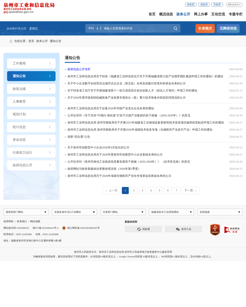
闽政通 (143, 230)
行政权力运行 (32, 153)
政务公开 (183, 14)
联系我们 (22, 222)
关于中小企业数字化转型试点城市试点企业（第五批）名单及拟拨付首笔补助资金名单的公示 (126, 83)
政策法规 (32, 89)
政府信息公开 (32, 165)
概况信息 (166, 14)
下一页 (190, 190)
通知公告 (55, 41)
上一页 (111, 190)
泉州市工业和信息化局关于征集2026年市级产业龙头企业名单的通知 (110, 108)
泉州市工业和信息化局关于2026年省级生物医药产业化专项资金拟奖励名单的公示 (119, 175)
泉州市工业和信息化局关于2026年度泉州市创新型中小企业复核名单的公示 (115, 154)
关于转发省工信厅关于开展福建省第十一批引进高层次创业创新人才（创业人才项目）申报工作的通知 (132, 90)
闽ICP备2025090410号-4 (45, 228)
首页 (152, 14)
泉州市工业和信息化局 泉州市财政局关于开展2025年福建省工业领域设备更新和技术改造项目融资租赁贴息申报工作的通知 (145, 122)
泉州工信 (183, 230)
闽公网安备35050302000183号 (81, 228)
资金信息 (32, 140)
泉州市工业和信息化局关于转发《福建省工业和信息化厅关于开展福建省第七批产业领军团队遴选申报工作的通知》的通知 (145, 76)
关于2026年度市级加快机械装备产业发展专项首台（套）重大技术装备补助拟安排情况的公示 (126, 97)
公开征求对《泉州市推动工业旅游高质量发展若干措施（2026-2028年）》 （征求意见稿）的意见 (128, 161)
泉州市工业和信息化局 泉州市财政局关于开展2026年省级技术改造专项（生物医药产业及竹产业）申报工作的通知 (139, 129)
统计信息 (32, 127)
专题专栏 (236, 14)
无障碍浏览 (228, 28)
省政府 (204, 4)
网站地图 (35, 222)
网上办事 (201, 14)
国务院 (190, 4)
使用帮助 (8, 222)
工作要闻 (32, 63)
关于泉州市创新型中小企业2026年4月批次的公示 (98, 147)
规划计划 (32, 114)
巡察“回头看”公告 (78, 136)
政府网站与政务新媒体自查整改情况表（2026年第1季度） (104, 168)
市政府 (217, 4)
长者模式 (205, 28)
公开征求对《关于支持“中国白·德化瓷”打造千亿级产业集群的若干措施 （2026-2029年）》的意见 (128, 115)
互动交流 (218, 14)
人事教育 (32, 102)
